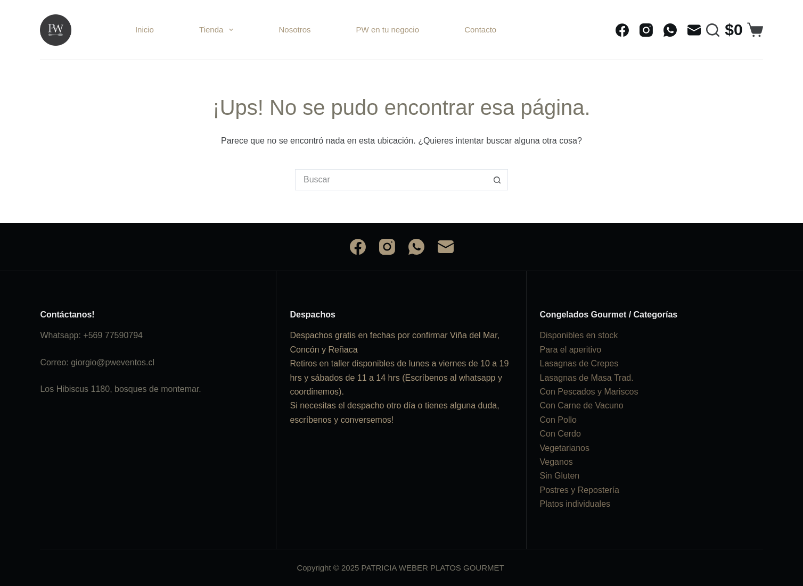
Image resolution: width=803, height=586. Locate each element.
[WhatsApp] (670, 30)
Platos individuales (575, 503)
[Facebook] (622, 30)
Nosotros (294, 29)
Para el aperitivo (571, 349)
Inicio (144, 29)
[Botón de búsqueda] (497, 179)
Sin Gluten (560, 475)
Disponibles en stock (579, 335)
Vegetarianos (564, 448)
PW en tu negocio (387, 29)
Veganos (556, 461)
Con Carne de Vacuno (582, 405)
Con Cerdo (560, 433)
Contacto (480, 29)
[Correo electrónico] (694, 30)
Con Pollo (558, 419)
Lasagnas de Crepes (579, 363)
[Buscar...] (391, 179)
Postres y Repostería (579, 490)
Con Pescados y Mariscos (589, 391)
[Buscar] (712, 30)
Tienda (218, 29)
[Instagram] (646, 30)
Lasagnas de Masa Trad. (587, 377)
